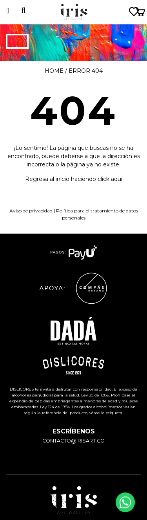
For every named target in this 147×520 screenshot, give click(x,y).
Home (54, 70)
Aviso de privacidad (31, 211)
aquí (116, 179)
